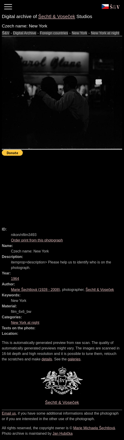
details (46, 359)
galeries (74, 359)
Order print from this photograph (37, 240)
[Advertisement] (63, 189)
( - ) (35, 290)
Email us (9, 413)
